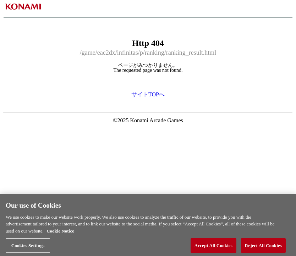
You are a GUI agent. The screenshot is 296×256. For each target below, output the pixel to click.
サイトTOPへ (148, 94)
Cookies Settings (27, 247)
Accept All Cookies (213, 247)
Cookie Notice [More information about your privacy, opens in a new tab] (60, 233)
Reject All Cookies (263, 247)
